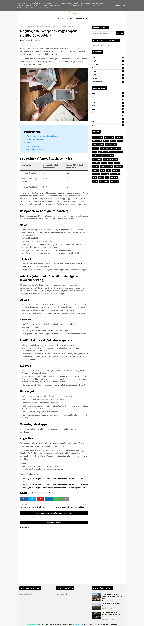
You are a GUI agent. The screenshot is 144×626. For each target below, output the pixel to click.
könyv (104, 163)
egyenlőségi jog (111, 144)
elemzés (95, 148)
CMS (108, 57)
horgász (108, 61)
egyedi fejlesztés (98, 144)
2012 (108, 118)
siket (117, 174)
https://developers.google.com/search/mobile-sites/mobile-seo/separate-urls (54, 488)
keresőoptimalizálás (110, 159)
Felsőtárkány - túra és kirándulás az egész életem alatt (112, 596)
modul (117, 163)
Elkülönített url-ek (33, 146)
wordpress (114, 181)
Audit (100, 137)
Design (113, 141)
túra (107, 177)
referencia (96, 174)
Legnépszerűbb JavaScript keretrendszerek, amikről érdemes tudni (111, 615)
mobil (40, 493)
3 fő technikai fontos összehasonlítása (41, 136)
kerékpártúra (97, 159)
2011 (108, 122)
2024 (108, 96)
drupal (120, 141)
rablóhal (116, 170)
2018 (108, 115)
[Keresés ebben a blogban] (104, 33)
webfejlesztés (30, 26)
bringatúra (119, 137)
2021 (108, 106)
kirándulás (108, 64)
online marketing (106, 166)
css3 (99, 141)
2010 (108, 125)
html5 (94, 155)
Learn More (115, 5)
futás (94, 152)
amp (94, 137)
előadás (118, 148)
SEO (112, 174)
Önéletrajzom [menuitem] (81, 18)
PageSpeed (118, 166)
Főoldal (22, 26)
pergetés (95, 170)
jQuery (110, 155)
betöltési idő (32, 493)
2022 (108, 102)
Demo (106, 141)
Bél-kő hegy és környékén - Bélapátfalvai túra (112, 605)
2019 (108, 112)
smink (94, 177)
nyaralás (108, 68)
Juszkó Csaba (25, 40)
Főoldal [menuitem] (60, 18)
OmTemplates (32, 624)
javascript (102, 155)
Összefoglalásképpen (34, 149)
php (102, 170)
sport (108, 74)
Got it (124, 5)
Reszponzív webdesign (35, 139)
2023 (108, 99)
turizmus (108, 78)
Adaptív (29, 143)
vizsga (95, 181)
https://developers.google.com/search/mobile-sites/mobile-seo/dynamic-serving (55, 484)
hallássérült (110, 152)
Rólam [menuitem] (69, 18)
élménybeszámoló (107, 148)
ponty (108, 71)
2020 (108, 109)
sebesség (105, 174)
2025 (108, 93)
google (101, 152)
